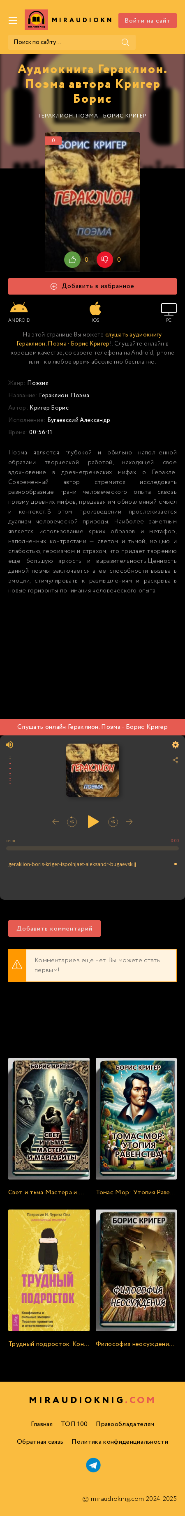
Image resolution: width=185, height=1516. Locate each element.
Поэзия (38, 383)
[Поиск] (125, 42)
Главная (42, 1424)
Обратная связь (40, 1442)
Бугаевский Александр (78, 420)
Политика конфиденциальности (120, 1442)
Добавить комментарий (54, 928)
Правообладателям (125, 1424)
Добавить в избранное (92, 286)
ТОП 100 (74, 1424)
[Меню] (13, 20)
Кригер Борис (49, 407)
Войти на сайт (148, 20)
